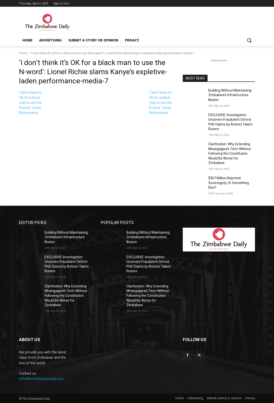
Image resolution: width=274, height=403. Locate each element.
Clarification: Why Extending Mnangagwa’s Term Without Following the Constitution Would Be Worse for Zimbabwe (229, 153)
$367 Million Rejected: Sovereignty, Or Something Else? (228, 182)
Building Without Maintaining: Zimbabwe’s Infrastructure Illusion (230, 95)
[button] (249, 40)
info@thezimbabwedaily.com (41, 378)
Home (23, 53)
